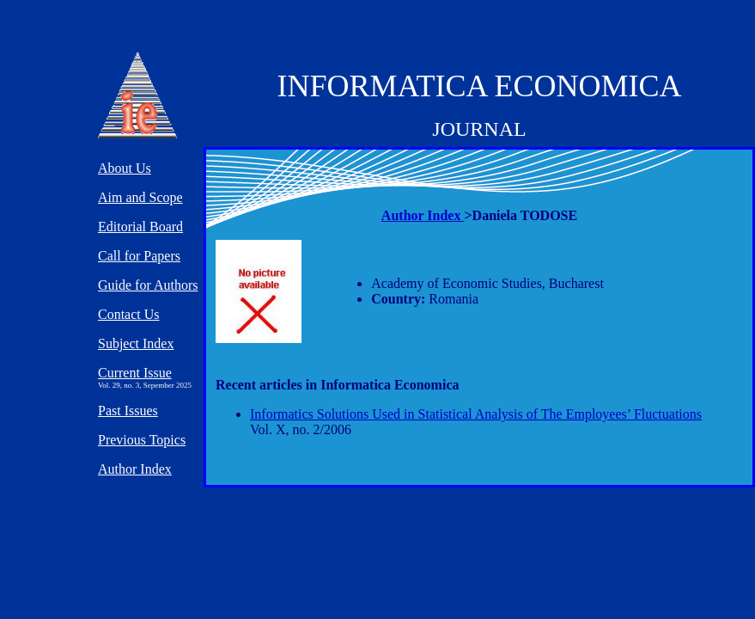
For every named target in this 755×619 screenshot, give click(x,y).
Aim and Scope (140, 197)
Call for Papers (139, 255)
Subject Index (136, 343)
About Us (124, 168)
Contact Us (129, 314)
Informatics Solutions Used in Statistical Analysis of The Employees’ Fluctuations (476, 414)
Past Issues (128, 410)
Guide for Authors (148, 285)
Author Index (423, 215)
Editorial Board (140, 226)
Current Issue (135, 372)
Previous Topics (142, 439)
